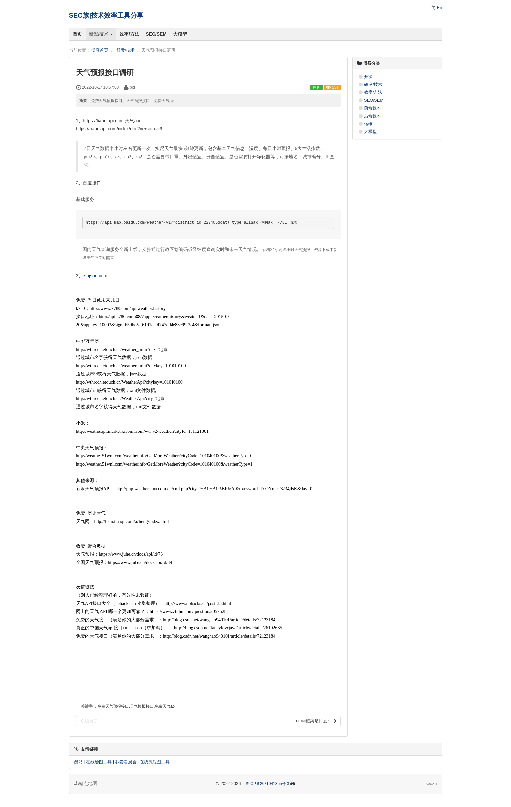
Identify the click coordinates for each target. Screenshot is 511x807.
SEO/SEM (156, 34)
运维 (368, 123)
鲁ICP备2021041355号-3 (267, 783)
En (439, 7)
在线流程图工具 (155, 761)
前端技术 (372, 108)
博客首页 (99, 50)
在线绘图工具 (99, 761)
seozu (431, 783)
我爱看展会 (126, 761)
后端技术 (372, 115)
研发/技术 (101, 34)
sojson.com (95, 275)
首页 (77, 34)
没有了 (89, 721)
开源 (368, 76)
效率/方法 (129, 34)
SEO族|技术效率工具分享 (106, 15)
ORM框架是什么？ (316, 721)
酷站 (78, 761)
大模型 (180, 34)
